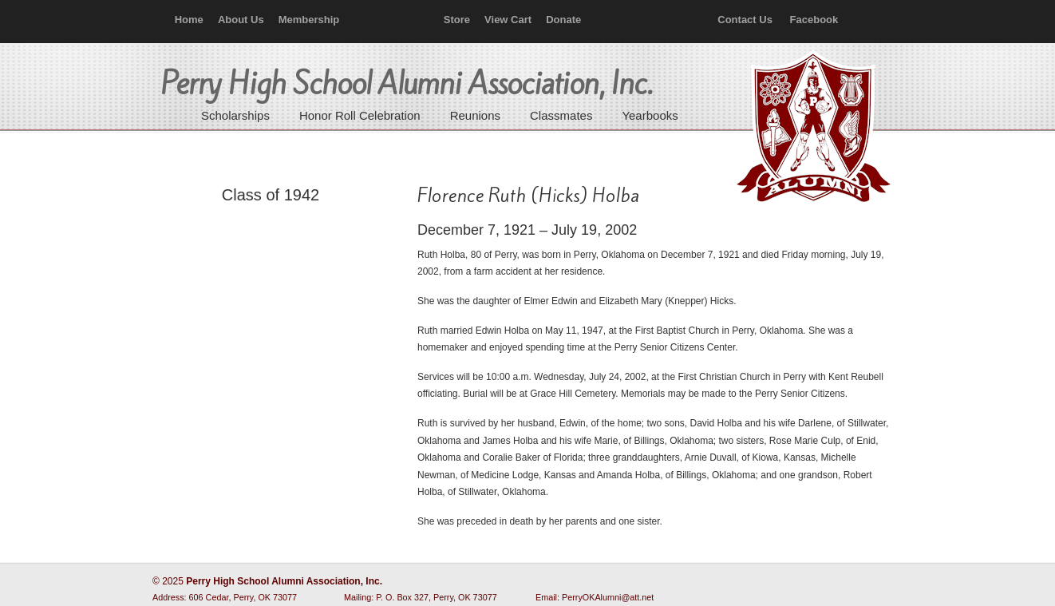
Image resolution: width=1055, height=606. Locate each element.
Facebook (814, 20)
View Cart (507, 20)
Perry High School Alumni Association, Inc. (811, 128)
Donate (563, 20)
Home (189, 20)
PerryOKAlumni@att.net (608, 597)
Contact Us (744, 20)
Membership (309, 20)
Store (457, 20)
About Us (241, 20)
